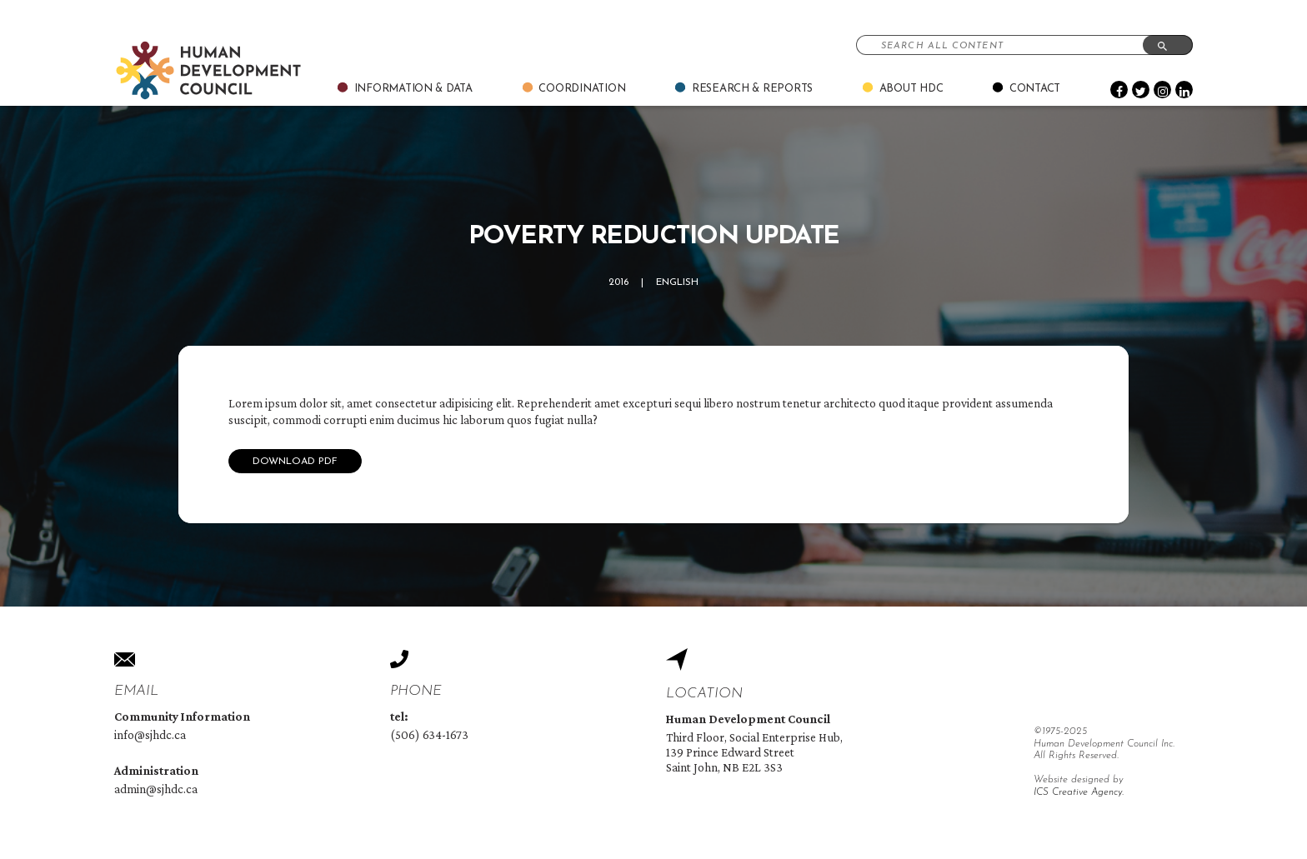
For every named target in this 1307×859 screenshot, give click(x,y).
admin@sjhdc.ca (156, 789)
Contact (1034, 88)
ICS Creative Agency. (1079, 792)
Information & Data (413, 88)
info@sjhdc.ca (150, 735)
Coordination (581, 88)
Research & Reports (752, 88)
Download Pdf (295, 462)
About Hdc (911, 88)
